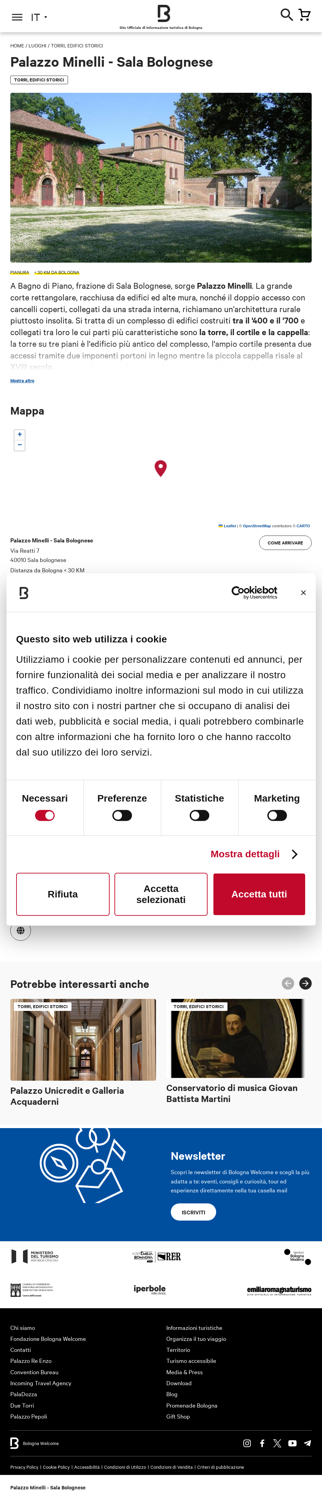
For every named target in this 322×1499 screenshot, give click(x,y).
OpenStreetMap (257, 526)
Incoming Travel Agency (40, 1383)
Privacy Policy (24, 1467)
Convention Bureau (34, 1372)
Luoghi (37, 45)
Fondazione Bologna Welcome (48, 1338)
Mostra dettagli (245, 854)
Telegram (307, 1443)
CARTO (303, 526)
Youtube (292, 1443)
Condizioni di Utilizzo (125, 1467)
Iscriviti (193, 1212)
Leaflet (227, 526)
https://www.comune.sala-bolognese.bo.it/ (17, 927)
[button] (161, 468)
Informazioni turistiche (194, 1327)
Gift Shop (178, 1416)
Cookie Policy (56, 1467)
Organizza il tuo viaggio (196, 1338)
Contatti (20, 1349)
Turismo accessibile (191, 1360)
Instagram (247, 1443)
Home (17, 45)
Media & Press (184, 1372)
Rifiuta (63, 894)
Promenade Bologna (192, 1405)
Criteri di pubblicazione (220, 1467)
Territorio (178, 1349)
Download (179, 1383)
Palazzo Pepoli (28, 1416)
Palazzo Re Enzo (31, 1360)
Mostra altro (22, 380)
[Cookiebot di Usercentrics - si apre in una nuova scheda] (247, 592)
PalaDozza (23, 1394)
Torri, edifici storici (77, 45)
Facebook (262, 1443)
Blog (172, 1394)
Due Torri (22, 1405)
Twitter (277, 1443)
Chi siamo (22, 1327)
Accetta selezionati (161, 894)
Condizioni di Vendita (172, 1467)
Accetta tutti (259, 894)
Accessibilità (87, 1467)
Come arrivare (285, 542)
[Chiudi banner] (303, 592)
